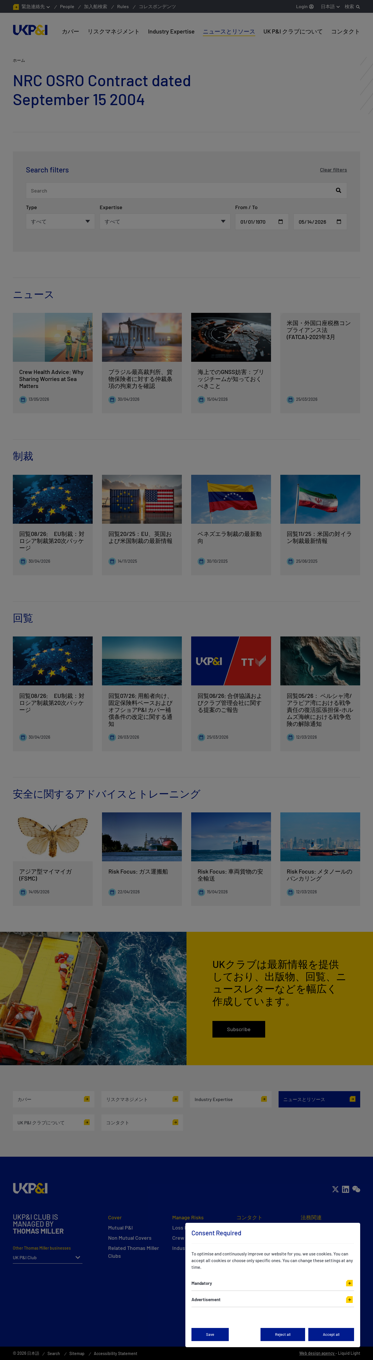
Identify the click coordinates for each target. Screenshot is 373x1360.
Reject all (283, 1334)
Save (210, 1334)
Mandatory (201, 1283)
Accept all (331, 1334)
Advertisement (206, 1299)
